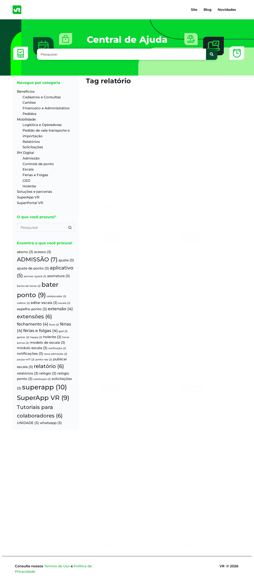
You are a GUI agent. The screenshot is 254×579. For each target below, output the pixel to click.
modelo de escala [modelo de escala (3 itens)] (47, 343)
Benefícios (26, 91)
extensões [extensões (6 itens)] (34, 316)
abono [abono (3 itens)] (25, 252)
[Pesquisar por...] (41, 227)
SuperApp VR (28, 197)
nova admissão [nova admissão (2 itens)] (55, 353)
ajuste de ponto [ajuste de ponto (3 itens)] (33, 268)
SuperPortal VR (30, 203)
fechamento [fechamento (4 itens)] (32, 324)
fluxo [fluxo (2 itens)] (54, 324)
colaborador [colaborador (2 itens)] (56, 296)
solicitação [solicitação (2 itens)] (42, 379)
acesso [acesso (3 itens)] (42, 252)
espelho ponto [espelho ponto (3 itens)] (32, 309)
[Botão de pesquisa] (70, 227)
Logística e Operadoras (42, 125)
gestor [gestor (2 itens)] (23, 337)
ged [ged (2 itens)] (63, 331)
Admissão (31, 158)
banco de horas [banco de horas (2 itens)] (29, 286)
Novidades (227, 9)
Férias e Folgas (35, 175)
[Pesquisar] (211, 54)
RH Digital (25, 152)
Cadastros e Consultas (42, 97)
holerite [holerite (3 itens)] (52, 337)
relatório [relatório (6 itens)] (49, 366)
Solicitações (33, 147)
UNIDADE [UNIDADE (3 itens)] (28, 423)
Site (194, 9)
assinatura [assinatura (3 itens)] (58, 276)
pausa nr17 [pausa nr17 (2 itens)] (25, 359)
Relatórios (31, 141)
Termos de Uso (57, 566)
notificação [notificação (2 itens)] (57, 348)
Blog (207, 9)
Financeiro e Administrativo (46, 108)
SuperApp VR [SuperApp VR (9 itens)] (43, 398)
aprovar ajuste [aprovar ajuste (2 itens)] (35, 276)
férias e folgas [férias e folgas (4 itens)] (40, 330)
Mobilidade (26, 119)
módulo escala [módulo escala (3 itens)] (32, 348)
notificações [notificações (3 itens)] (30, 354)
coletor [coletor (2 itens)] (23, 303)
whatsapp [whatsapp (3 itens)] (51, 423)
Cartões (29, 102)
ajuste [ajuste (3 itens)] (66, 260)
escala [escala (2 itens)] (64, 303)
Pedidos (30, 114)
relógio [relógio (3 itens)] (47, 373)
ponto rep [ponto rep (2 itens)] (43, 359)
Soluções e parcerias (34, 191)
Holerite (29, 186)
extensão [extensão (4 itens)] (60, 308)
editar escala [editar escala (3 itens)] (44, 303)
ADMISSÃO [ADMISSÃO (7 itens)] (37, 259)
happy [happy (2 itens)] (36, 337)
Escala (28, 169)
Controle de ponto (38, 164)
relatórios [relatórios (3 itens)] (27, 373)
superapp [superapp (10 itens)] (44, 387)
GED (26, 180)
